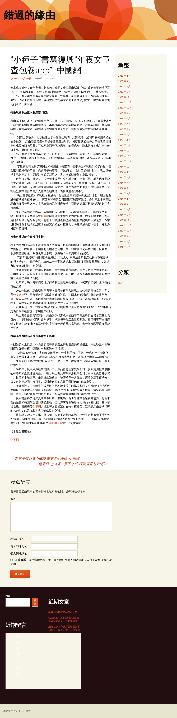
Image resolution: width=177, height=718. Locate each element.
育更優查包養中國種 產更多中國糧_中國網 (44, 458)
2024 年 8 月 (124, 177)
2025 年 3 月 (124, 139)
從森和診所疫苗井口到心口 (62, 612)
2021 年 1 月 (124, 246)
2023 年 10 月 (125, 230)
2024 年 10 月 (125, 166)
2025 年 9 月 (124, 113)
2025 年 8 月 (124, 118)
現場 (120, 282)
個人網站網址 (18, 553)
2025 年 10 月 (125, 107)
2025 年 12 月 (125, 97)
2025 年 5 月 (124, 134)
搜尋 (8, 596)
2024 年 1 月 (124, 214)
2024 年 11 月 (125, 161)
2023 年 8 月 (124, 241)
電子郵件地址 (19, 546)
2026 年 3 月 (124, 81)
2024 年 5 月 (124, 193)
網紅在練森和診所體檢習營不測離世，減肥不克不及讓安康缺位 (64, 630)
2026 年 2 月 (124, 86)
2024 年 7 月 (124, 182)
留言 (14, 499)
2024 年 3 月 (124, 204)
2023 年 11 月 (125, 225)
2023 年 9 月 (124, 236)
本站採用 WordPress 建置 (17, 710)
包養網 (45, 216)
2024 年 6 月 (124, 188)
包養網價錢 (55, 423)
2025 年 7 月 (124, 123)
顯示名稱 (16, 539)
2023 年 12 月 (125, 220)
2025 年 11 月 (125, 102)
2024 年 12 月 (125, 156)
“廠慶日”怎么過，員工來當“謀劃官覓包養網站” (74, 464)
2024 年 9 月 (124, 172)
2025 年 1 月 (124, 150)
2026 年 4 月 (124, 75)
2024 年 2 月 (124, 209)
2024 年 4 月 (124, 198)
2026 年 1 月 (124, 91)
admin (51, 78)
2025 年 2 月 (124, 145)
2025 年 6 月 (124, 129)
